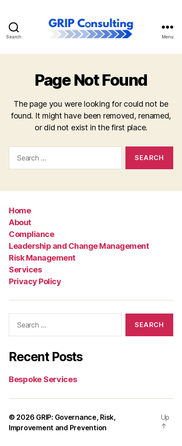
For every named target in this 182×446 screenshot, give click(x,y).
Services (25, 269)
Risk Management (42, 257)
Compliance (31, 234)
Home (20, 210)
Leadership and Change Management (79, 246)
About (20, 222)
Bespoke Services (43, 379)
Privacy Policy (35, 281)
